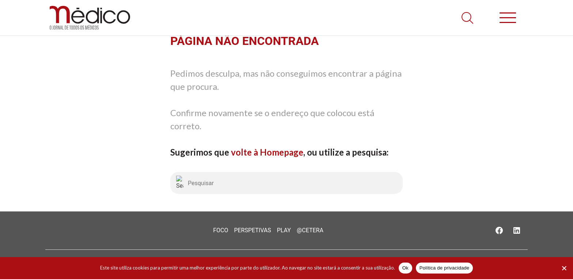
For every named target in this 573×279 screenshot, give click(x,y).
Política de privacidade (445, 268)
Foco (220, 230)
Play (284, 230)
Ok (405, 268)
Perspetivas (252, 230)
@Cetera (310, 230)
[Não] (564, 268)
